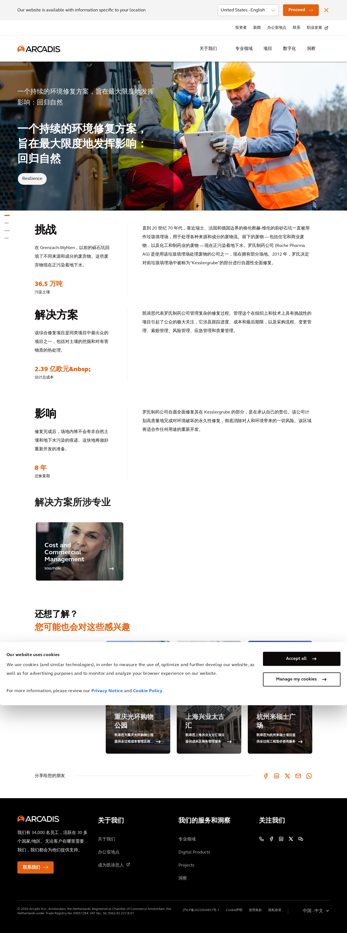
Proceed (296, 10)
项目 (268, 49)
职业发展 (314, 28)
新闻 (257, 28)
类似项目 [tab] (43, 645)
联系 (296, 28)
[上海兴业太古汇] (209, 697)
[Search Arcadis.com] (326, 49)
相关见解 (43, 660)
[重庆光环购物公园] (138, 697)
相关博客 (43, 675)
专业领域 (244, 49)
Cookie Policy (148, 919)
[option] (79, 551)
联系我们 (31, 867)
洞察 (311, 49)
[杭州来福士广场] (280, 697)
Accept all (296, 886)
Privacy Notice (107, 919)
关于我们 (208, 49)
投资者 (241, 28)
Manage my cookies (296, 907)
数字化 (289, 49)
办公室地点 (276, 28)
